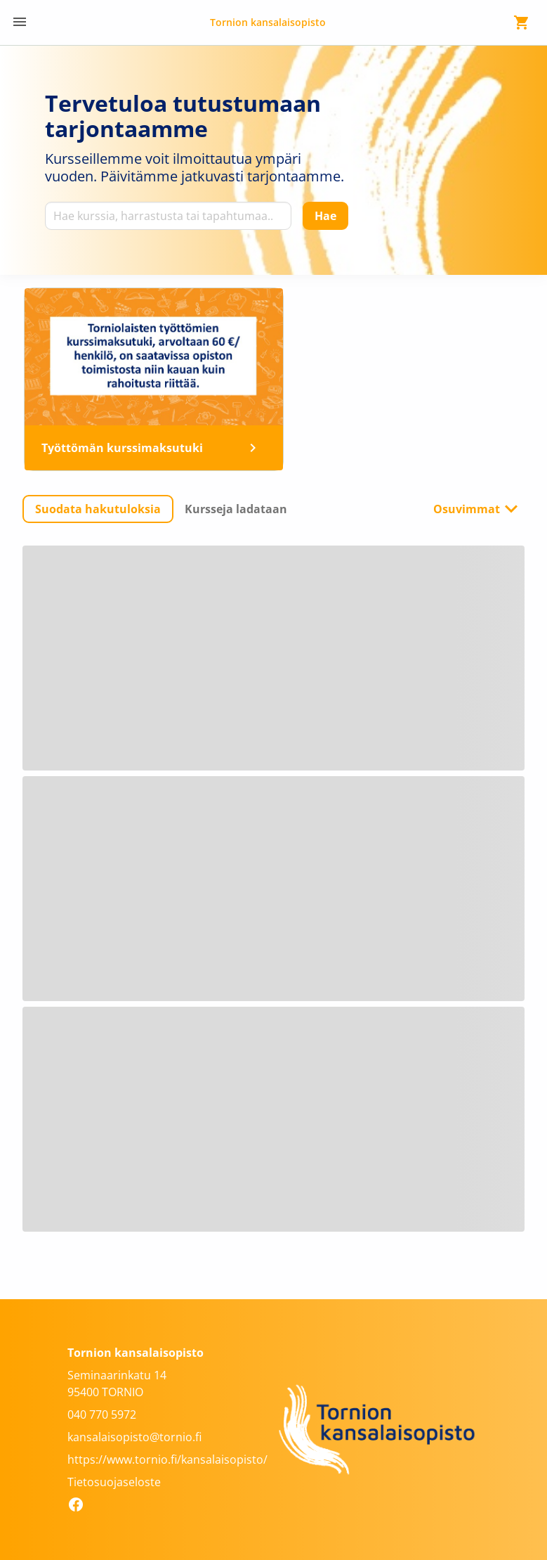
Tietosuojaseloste (114, 1482)
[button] (97, 509)
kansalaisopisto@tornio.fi (134, 1437)
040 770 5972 (101, 1414)
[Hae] (325, 216)
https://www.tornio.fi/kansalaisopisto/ (167, 1459)
